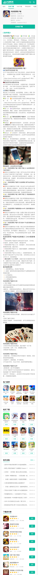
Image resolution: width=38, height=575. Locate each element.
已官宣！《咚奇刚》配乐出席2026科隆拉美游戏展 (16, 472)
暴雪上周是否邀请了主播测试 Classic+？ (16, 468)
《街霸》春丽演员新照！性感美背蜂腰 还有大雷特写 (16, 479)
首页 (4, 6)
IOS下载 (19, 6)
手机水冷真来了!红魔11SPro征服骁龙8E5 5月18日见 (16, 490)
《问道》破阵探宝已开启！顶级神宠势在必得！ (16, 486)
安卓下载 (11, 6)
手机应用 (28, 6)
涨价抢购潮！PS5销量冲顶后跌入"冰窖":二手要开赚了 (16, 497)
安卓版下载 (19, 26)
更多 (31, 460)
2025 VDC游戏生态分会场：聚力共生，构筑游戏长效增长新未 (16, 501)
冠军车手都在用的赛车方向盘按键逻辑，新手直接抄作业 (16, 464)
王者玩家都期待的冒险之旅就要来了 (14, 483)
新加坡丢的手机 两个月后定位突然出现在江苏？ (16, 505)
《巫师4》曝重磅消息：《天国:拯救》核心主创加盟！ (16, 475)
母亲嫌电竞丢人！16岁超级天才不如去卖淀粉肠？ (16, 494)
